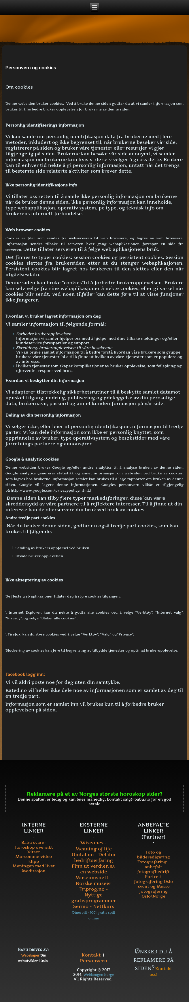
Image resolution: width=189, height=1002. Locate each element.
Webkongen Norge (99, 975)
